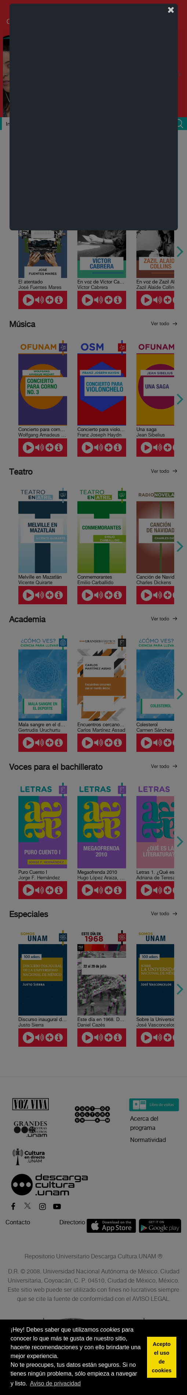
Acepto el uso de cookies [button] (162, 1357)
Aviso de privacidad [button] (55, 1383)
